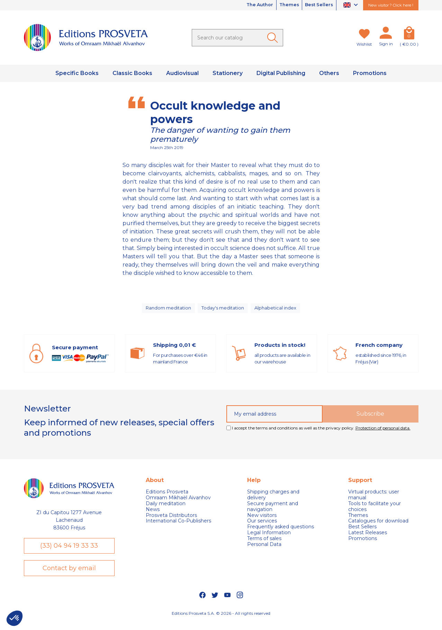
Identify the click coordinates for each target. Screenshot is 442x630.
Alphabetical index (277, 310)
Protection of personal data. (383, 432)
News (153, 514)
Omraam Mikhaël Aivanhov (178, 502)
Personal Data (264, 549)
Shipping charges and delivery (273, 499)
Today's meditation (224, 310)
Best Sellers (317, 5)
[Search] (237, 37)
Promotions (362, 543)
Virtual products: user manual (373, 499)
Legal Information (269, 537)
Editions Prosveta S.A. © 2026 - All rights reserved (221, 621)
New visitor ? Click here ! (390, 5)
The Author (249, 5)
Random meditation (167, 310)
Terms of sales (264, 543)
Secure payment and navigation (272, 511)
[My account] (386, 34)
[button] (14, 618)
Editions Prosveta (167, 496)
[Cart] (409, 34)
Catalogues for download (378, 525)
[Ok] (273, 37)
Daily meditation (166, 508)
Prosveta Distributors (171, 519)
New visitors (262, 519)
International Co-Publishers (178, 525)
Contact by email (69, 575)
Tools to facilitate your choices (374, 511)
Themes (283, 5)
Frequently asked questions (280, 531)
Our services (262, 525)
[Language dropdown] (351, 5)
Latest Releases (367, 537)
